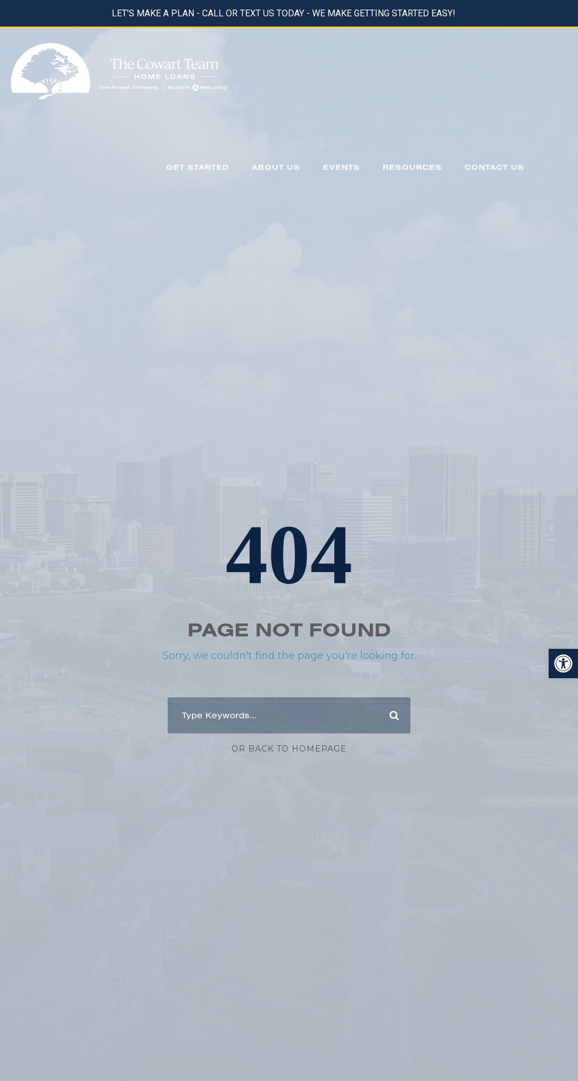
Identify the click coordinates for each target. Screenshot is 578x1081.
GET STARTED (197, 167)
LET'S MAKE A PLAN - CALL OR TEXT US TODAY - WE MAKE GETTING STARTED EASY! (284, 13)
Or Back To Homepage (289, 749)
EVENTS (341, 167)
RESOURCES (412, 167)
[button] (563, 663)
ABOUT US (276, 167)
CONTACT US (494, 167)
